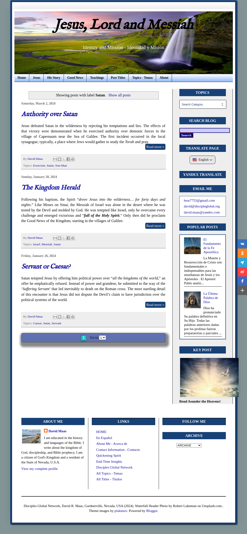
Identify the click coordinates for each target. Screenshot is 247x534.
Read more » (155, 147)
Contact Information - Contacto (118, 450)
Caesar (37, 323)
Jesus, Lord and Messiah (123, 25)
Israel (36, 244)
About (164, 77)
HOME (101, 432)
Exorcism (39, 165)
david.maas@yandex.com (202, 212)
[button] (202, 160)
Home (22, 77)
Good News (75, 77)
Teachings (97, 77)
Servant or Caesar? (45, 267)
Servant (56, 323)
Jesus (36, 77)
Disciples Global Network (114, 467)
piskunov (121, 511)
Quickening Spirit (108, 455)
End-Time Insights (109, 461)
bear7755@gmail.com (199, 200)
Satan (50, 165)
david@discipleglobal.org (202, 206)
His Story (53, 77)
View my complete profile (39, 469)
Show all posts (119, 95)
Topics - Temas (142, 77)
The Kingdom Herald (50, 188)
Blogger (151, 511)
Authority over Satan (49, 114)
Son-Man (61, 165)
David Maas (57, 431)
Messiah (47, 244)
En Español (104, 438)
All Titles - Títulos (109, 479)
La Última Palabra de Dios (210, 298)
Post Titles (118, 77)
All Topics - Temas (109, 473)
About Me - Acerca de (111, 444)
